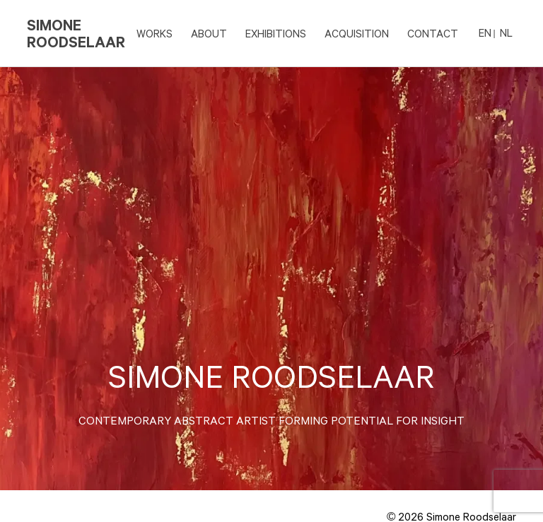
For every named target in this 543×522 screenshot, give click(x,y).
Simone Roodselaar (76, 33)
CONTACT (432, 33)
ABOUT (209, 33)
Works (154, 33)
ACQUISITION (357, 33)
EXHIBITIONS (275, 33)
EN (485, 32)
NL (506, 32)
